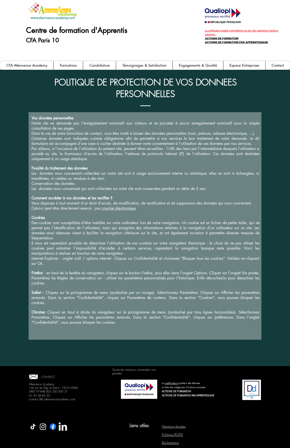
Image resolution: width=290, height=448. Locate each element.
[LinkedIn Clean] (63, 426)
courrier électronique (118, 208)
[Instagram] (43, 426)
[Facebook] (53, 426)
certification (171, 383)
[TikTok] (33, 426)
